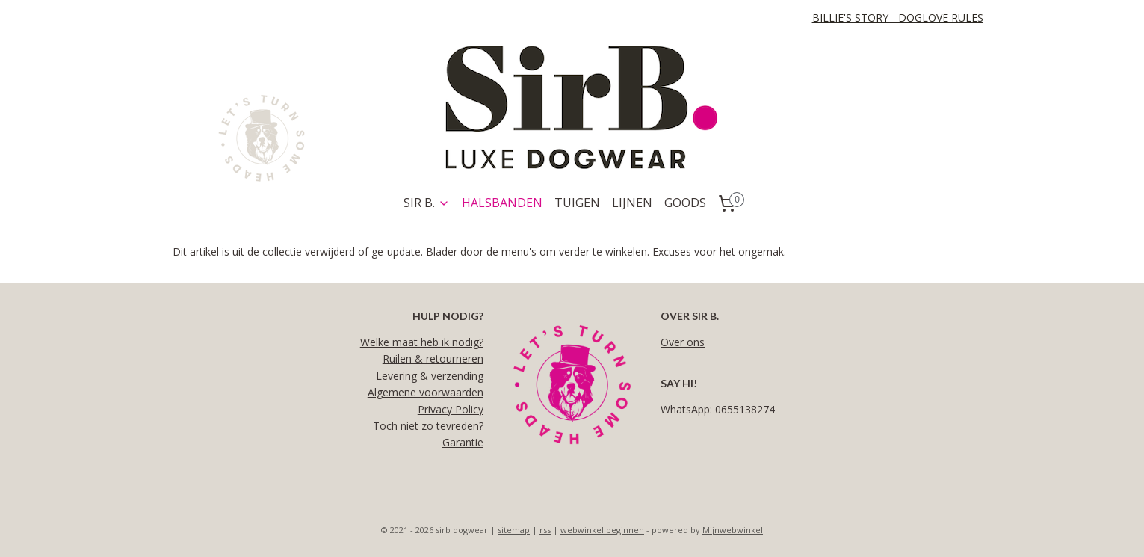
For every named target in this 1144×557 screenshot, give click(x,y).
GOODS (685, 202)
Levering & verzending (429, 376)
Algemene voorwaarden (425, 392)
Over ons (683, 342)
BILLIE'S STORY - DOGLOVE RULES (897, 17)
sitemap (514, 529)
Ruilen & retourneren (433, 358)
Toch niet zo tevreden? (428, 426)
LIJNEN (632, 202)
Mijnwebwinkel (732, 529)
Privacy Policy (450, 409)
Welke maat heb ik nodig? (421, 342)
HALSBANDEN (502, 202)
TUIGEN (577, 202)
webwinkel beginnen (602, 529)
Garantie (462, 442)
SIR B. (427, 202)
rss (545, 529)
